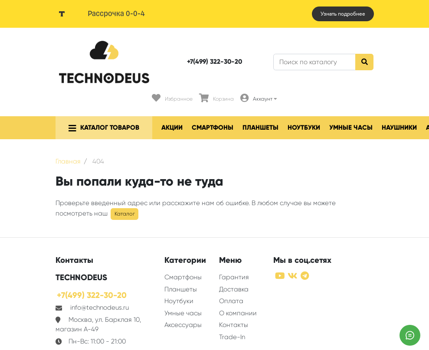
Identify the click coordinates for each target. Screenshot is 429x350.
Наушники (399, 127)
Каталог (125, 214)
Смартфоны (212, 127)
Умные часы (351, 127)
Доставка (234, 289)
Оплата (231, 301)
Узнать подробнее (343, 14)
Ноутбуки (304, 127)
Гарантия (234, 277)
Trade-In (232, 337)
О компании (238, 313)
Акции (172, 127)
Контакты (233, 325)
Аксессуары (183, 325)
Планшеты (260, 127)
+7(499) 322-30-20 (214, 61)
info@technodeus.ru (99, 307)
